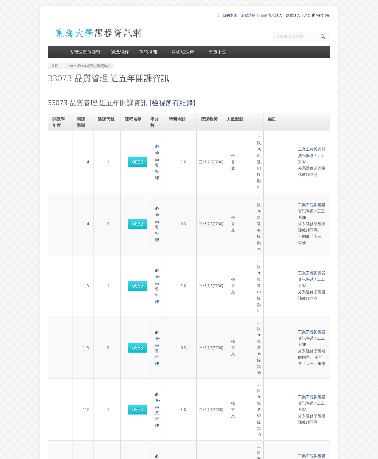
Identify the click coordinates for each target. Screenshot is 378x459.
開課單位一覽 (177, 402)
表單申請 (218, 52)
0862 (106, 170)
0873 (106, 252)
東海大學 (52, 453)
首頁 (169, 396)
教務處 (149, 453)
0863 (106, 224)
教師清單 (173, 436)
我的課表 (230, 15)
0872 (106, 306)
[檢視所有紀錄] (172, 102)
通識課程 (120, 52)
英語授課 (150, 52)
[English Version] (316, 15)
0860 (106, 197)
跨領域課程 (185, 52)
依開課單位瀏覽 (85, 52)
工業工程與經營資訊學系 (291, 136)
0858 (106, 143)
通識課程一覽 (177, 409)
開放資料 (173, 429)
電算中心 (129, 453)
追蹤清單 (248, 15)
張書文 (208, 142)
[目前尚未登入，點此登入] (280, 15)
